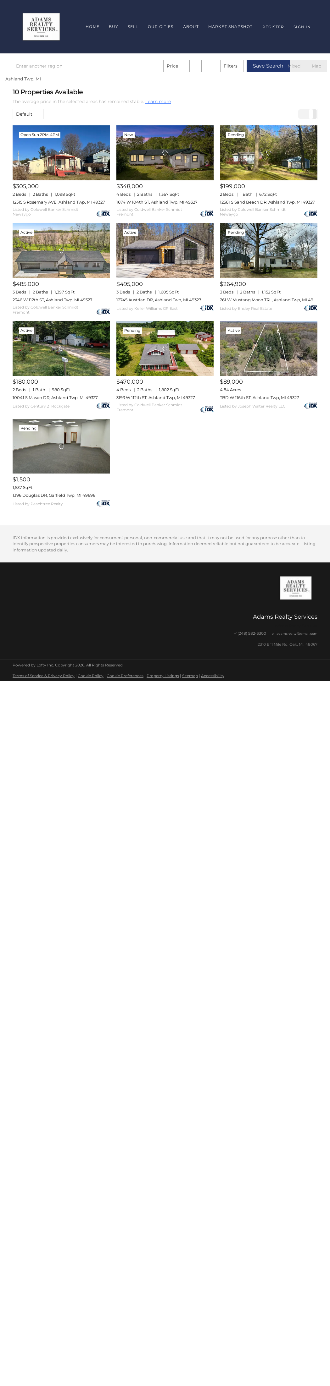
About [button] (191, 26)
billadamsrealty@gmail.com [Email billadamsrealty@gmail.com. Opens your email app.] (294, 634)
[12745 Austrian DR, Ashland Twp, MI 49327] (165, 250)
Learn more (158, 101)
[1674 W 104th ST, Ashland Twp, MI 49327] (165, 152)
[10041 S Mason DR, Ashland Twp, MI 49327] (61, 348)
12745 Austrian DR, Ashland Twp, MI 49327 (158, 299)
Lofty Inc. (45, 665)
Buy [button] (113, 26)
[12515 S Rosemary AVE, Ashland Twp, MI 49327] (61, 152)
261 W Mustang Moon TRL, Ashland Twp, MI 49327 (270, 299)
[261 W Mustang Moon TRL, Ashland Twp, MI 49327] (268, 250)
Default (24, 114)
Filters (240, 66)
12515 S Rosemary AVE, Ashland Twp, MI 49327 (59, 202)
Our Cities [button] (161, 26)
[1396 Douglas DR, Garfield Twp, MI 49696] (61, 446)
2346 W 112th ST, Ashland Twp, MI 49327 (52, 299)
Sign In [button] (302, 27)
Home (92, 26)
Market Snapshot (230, 26)
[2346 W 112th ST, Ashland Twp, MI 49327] (61, 250)
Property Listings (163, 675)
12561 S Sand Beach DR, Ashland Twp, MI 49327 (267, 202)
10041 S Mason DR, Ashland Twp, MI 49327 (55, 397)
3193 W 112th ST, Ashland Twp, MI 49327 (155, 397)
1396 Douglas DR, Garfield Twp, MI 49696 (54, 495)
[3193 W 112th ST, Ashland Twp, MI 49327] (165, 348)
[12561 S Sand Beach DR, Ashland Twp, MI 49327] (268, 152)
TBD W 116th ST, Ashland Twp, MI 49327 (259, 397)
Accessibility (212, 675)
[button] (20, 65)
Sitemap (190, 675)
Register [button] (273, 27)
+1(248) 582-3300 (250, 633)
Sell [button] (133, 26)
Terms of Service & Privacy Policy (44, 675)
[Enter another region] (94, 66)
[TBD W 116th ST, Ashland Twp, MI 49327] (268, 348)
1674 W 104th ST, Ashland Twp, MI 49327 (157, 202)
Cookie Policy (90, 675)
